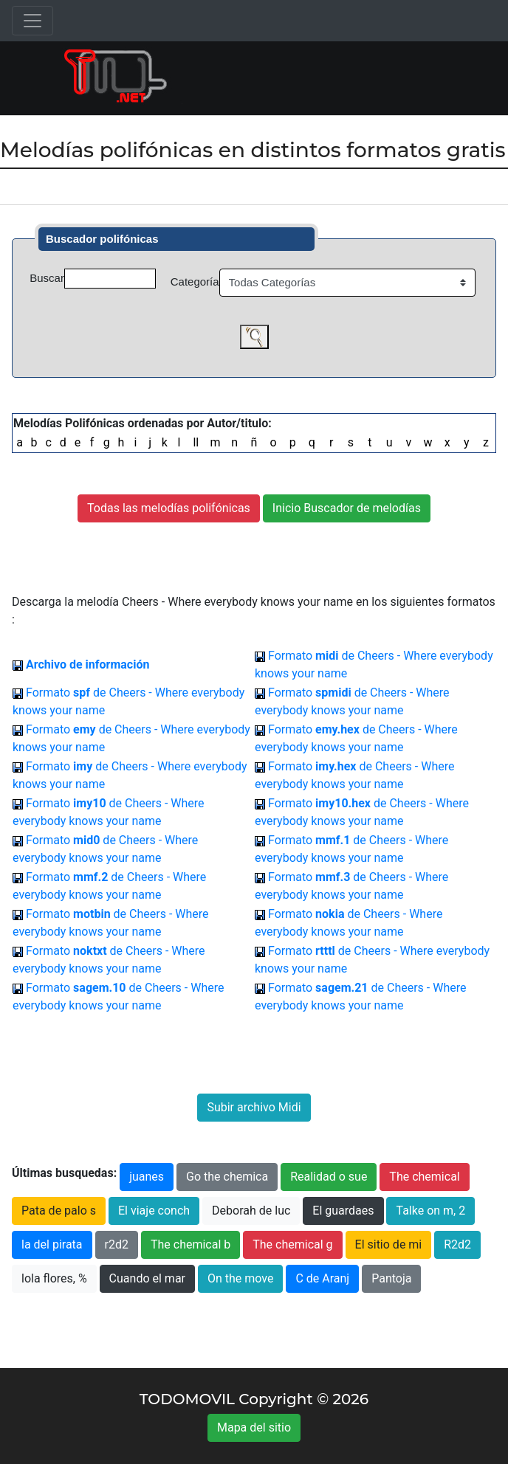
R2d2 (457, 1244)
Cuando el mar (147, 1278)
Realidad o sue (328, 1177)
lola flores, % (54, 1278)
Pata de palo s (58, 1211)
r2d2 (116, 1244)
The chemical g (292, 1244)
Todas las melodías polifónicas (168, 508)
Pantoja (391, 1278)
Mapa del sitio (254, 1427)
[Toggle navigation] (32, 20)
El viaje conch (154, 1211)
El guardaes (343, 1211)
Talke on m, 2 (430, 1211)
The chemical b (190, 1244)
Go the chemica (227, 1177)
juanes (146, 1177)
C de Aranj (322, 1278)
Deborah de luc (251, 1211)
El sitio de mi (388, 1244)
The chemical (424, 1177)
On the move (240, 1278)
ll (196, 442)
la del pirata (52, 1244)
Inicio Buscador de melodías (346, 508)
